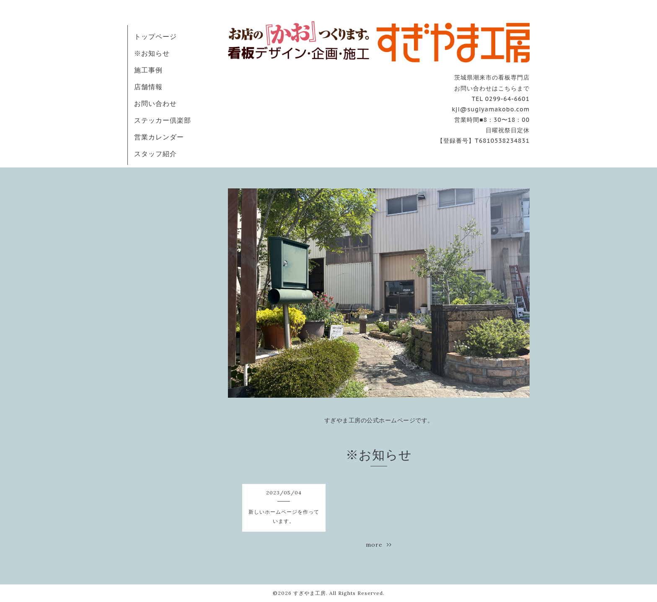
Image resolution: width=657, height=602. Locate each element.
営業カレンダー (159, 137)
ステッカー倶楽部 (162, 120)
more (379, 544)
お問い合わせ (155, 103)
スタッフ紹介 (155, 153)
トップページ (155, 36)
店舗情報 (148, 86)
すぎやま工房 (309, 593)
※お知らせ (152, 53)
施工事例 (148, 70)
